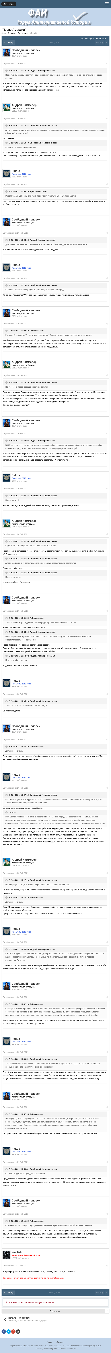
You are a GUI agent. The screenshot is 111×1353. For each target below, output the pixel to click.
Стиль (60, 1342)
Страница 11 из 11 (55, 43)
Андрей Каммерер (39, 70)
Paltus (33, 331)
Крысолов (35, 191)
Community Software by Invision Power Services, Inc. (55, 1348)
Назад (10, 43)
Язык (50, 1342)
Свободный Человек (40, 125)
